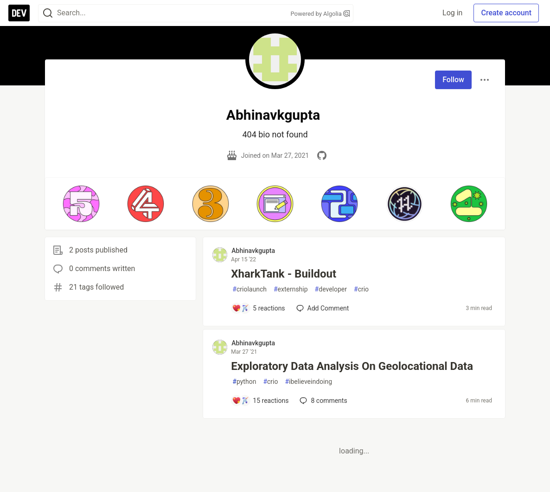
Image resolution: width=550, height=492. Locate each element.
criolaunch (249, 289)
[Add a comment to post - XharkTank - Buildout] (258, 308)
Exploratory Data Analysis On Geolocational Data (352, 366)
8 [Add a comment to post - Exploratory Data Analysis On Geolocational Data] (322, 400)
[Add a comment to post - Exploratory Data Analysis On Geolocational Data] (260, 400)
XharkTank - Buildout (283, 273)
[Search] (47, 13)
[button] (80, 203)
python (244, 382)
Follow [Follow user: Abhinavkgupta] (453, 79)
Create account (506, 12)
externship (291, 289)
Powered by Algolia (320, 13)
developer (331, 289)
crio (361, 289)
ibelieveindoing (308, 382)
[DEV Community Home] (19, 13)
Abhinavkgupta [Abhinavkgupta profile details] (253, 250)
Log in (452, 12)
